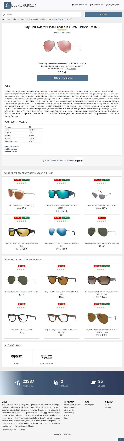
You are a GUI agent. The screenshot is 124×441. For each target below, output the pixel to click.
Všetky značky (69, 410)
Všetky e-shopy (69, 413)
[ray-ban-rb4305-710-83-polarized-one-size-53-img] (61, 280)
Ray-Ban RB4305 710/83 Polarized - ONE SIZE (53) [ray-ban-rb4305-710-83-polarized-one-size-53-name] (61, 293)
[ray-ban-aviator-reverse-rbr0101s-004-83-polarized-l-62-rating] (101, 307)
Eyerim (14, 152)
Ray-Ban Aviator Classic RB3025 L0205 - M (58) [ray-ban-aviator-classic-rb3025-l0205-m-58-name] (102, 243)
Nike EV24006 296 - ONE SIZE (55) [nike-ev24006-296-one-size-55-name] (21, 206)
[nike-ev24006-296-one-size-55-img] (21, 194)
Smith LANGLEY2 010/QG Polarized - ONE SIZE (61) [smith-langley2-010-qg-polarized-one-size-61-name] (62, 244)
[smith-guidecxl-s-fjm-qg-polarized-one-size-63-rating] (61, 183)
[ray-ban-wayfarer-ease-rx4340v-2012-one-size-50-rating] (61, 307)
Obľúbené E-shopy (13, 345)
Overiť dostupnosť (62, 78)
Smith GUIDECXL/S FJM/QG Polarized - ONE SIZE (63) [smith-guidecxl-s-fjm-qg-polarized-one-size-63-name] (61, 207)
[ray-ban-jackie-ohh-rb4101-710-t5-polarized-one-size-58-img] (101, 280)
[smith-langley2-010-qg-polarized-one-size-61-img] (61, 232)
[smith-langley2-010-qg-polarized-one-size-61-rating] (61, 221)
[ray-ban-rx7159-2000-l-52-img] (21, 318)
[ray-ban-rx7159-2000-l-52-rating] (21, 307)
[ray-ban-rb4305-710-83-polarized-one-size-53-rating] (61, 269)
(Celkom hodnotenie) (62, 32)
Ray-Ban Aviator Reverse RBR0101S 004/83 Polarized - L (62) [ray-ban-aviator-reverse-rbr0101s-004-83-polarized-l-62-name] (101, 331)
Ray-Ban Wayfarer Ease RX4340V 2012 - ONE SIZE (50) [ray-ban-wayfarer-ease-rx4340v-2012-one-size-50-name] (61, 331)
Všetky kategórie (112, 5)
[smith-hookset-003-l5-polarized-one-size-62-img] (21, 232)
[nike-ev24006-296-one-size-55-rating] (21, 183)
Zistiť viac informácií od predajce (62, 161)
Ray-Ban (14, 149)
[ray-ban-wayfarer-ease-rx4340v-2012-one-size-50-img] (61, 318)
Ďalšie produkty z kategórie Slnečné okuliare (28, 173)
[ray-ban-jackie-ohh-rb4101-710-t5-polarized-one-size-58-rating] (101, 269)
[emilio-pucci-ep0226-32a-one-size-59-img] (101, 194)
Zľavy (66, 418)
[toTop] (121, 439)
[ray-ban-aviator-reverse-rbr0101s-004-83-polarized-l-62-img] (101, 318)
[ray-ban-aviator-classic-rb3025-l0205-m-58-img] (101, 232)
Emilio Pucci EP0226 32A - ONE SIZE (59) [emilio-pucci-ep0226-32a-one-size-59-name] (101, 206)
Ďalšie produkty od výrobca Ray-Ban (23, 259)
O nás (107, 405)
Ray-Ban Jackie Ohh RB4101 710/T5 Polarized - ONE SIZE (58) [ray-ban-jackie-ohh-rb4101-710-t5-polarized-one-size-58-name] (102, 293)
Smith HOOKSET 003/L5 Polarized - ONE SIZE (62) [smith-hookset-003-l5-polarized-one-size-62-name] (21, 244)
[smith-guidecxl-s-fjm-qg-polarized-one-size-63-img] (61, 194)
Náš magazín (89, 405)
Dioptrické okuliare (79, 5)
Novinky (67, 415)
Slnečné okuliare (96, 5)
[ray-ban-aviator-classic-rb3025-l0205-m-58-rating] (101, 221)
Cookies (108, 407)
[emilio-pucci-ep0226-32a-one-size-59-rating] (101, 183)
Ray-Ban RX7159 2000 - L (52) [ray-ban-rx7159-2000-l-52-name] (21, 330)
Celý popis (72, 69)
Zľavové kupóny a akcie (72, 405)
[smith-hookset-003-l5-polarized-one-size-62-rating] (21, 221)
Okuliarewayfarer (9, 430)
